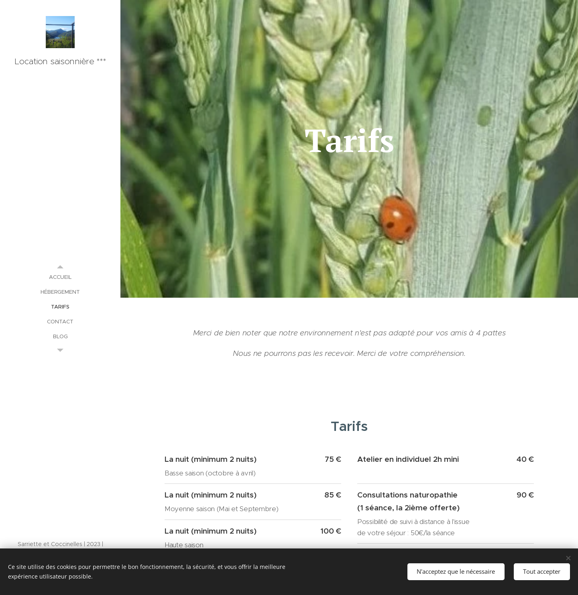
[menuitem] (60, 277)
